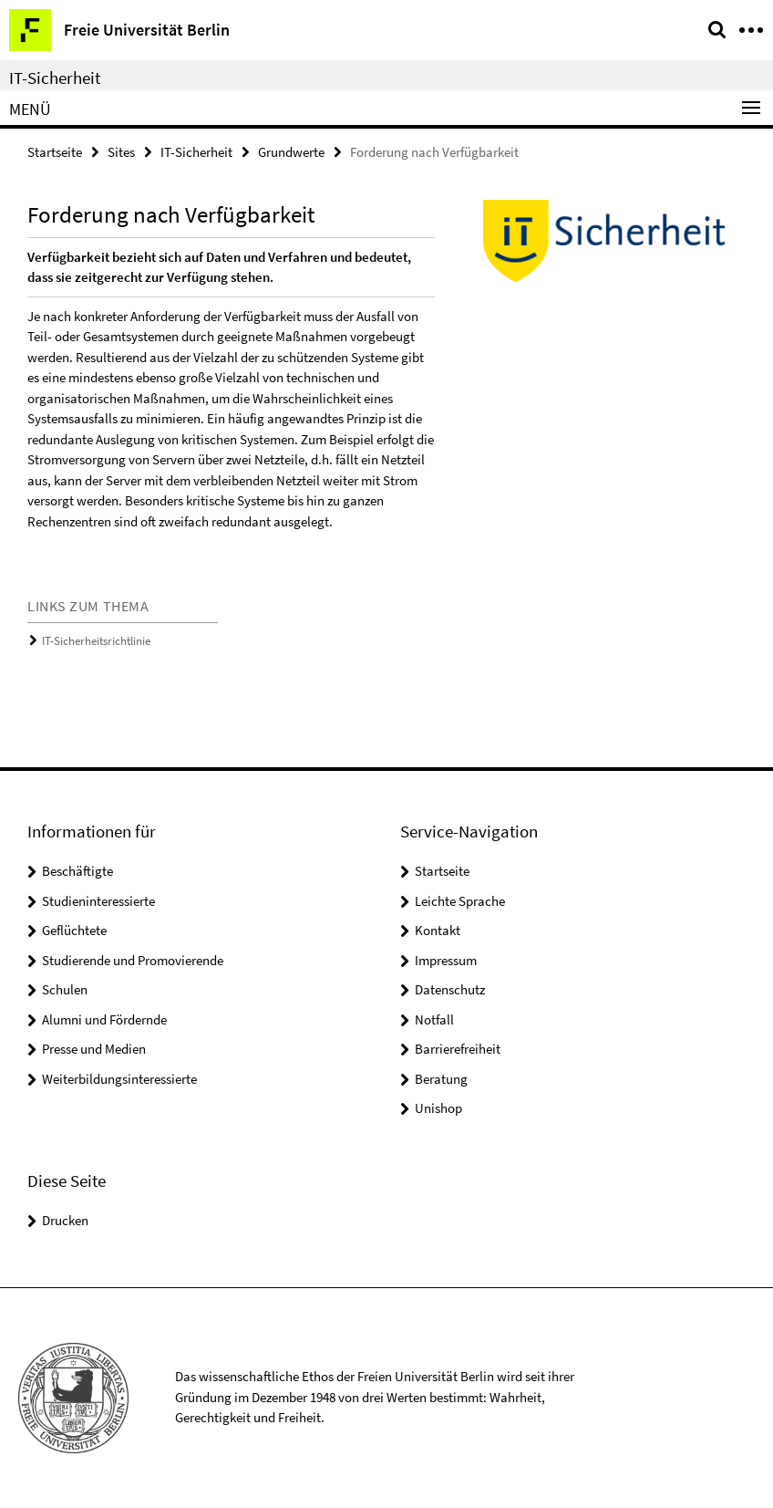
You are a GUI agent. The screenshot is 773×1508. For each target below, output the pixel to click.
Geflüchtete (74, 930)
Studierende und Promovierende (132, 960)
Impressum (446, 960)
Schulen (65, 989)
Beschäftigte (77, 870)
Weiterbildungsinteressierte (119, 1078)
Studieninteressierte (98, 901)
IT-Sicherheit (54, 77)
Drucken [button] (65, 1220)
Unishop (438, 1108)
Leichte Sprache (460, 901)
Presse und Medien (94, 1048)
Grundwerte (291, 152)
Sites (121, 152)
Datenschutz (450, 989)
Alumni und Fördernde (104, 1019)
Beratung (441, 1078)
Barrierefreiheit (457, 1048)
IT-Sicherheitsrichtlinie (96, 641)
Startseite (54, 152)
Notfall (434, 1019)
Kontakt (437, 930)
